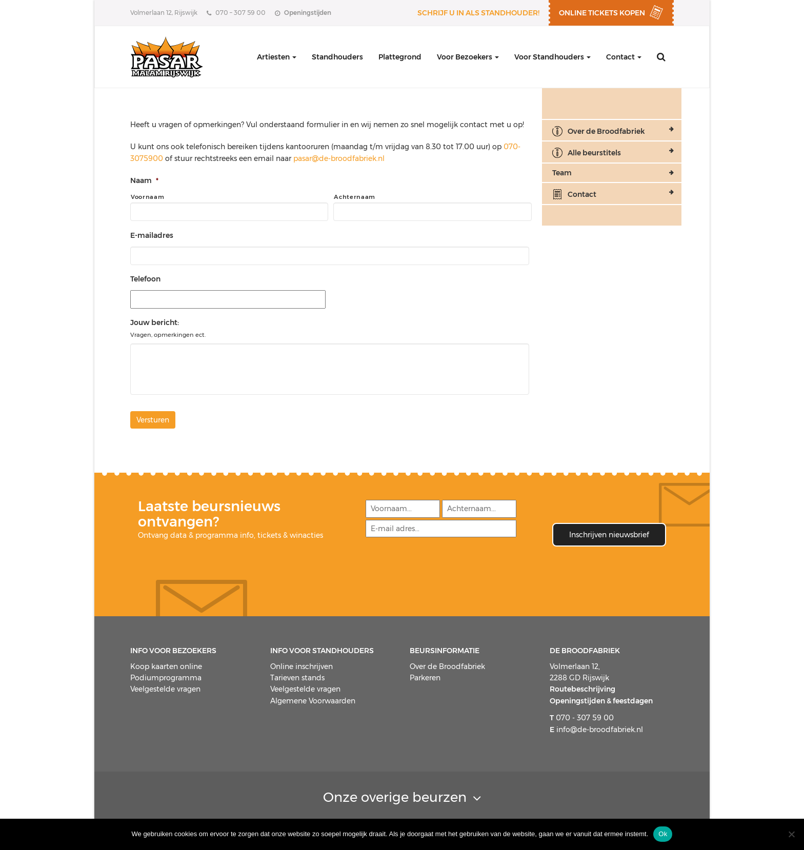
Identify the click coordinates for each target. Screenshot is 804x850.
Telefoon (145, 279)
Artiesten (276, 57)
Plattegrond (399, 57)
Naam (144, 180)
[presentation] (442, 564)
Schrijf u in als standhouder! (478, 12)
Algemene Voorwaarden (312, 700)
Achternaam (354, 196)
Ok (662, 834)
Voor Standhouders (552, 57)
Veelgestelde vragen (165, 689)
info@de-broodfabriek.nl (596, 729)
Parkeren (425, 677)
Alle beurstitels (594, 152)
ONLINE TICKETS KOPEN (602, 12)
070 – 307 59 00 (236, 12)
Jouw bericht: (154, 322)
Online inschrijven (301, 666)
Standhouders (337, 57)
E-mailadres (151, 235)
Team (562, 172)
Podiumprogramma (166, 677)
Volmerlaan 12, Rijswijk (163, 12)
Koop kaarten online (166, 666)
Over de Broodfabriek (606, 131)
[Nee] (791, 834)
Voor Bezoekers (468, 57)
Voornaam (147, 196)
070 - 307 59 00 (582, 717)
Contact (623, 57)
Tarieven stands (297, 677)
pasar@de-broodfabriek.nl (339, 158)
